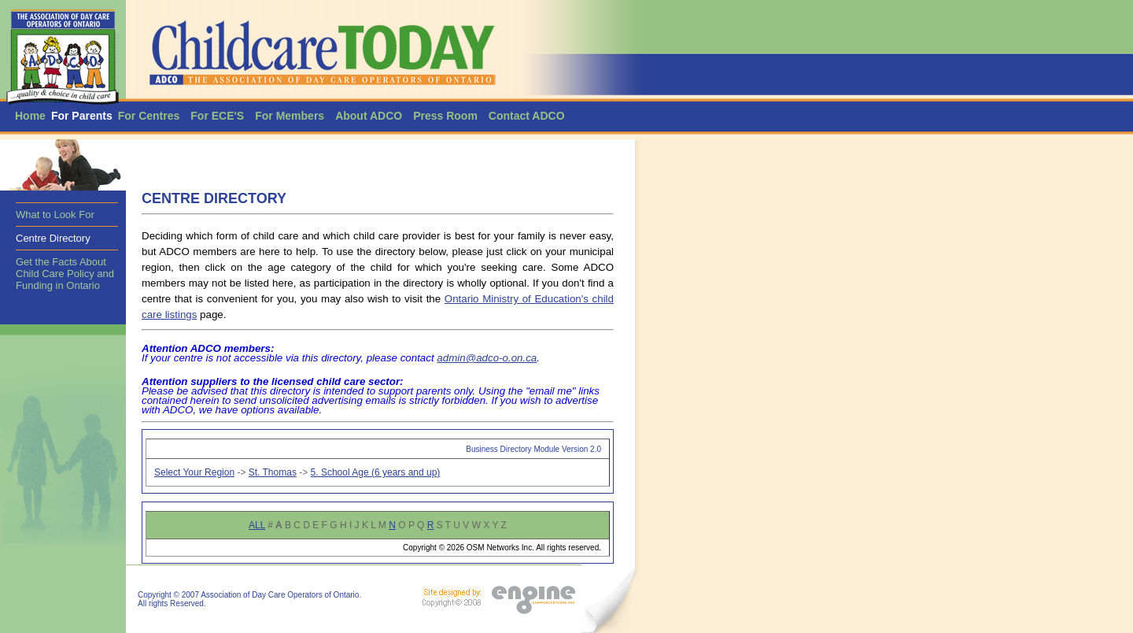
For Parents (82, 115)
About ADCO (368, 115)
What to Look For (55, 214)
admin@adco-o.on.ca (487, 358)
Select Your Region (194, 472)
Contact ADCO (527, 115)
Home (30, 115)
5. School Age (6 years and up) (376, 472)
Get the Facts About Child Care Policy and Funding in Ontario (65, 273)
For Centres (149, 115)
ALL (257, 525)
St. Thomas (273, 472)
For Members (289, 115)
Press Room (445, 115)
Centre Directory (53, 238)
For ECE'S (217, 115)
